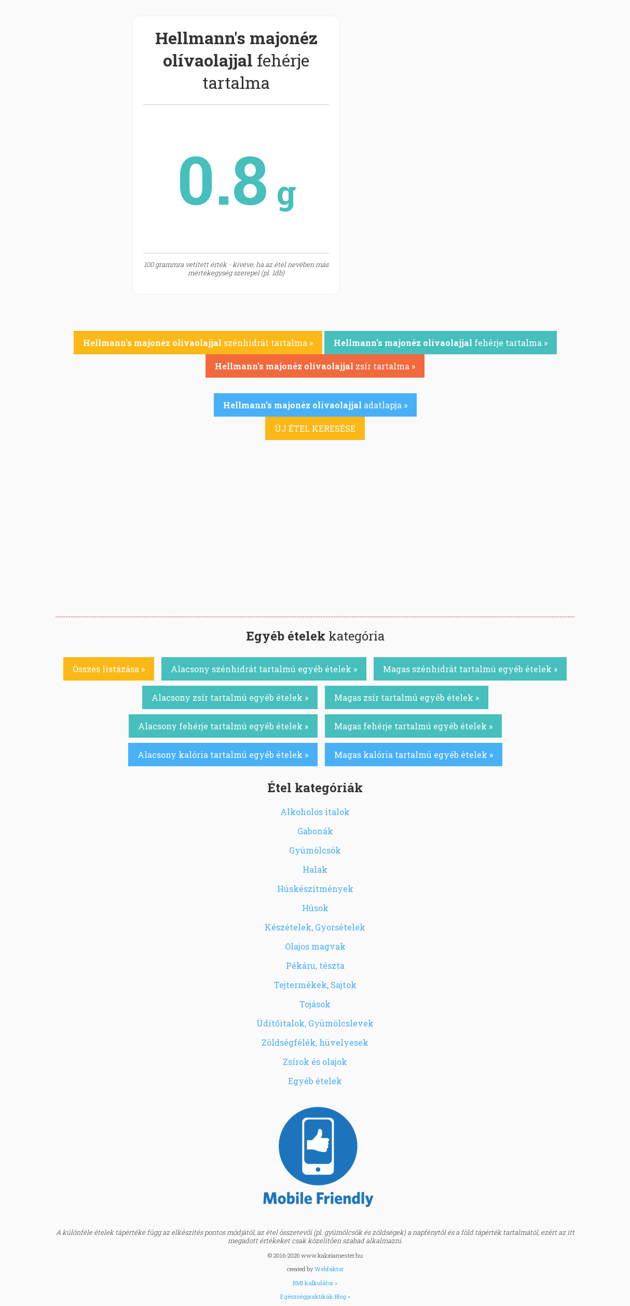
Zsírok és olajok (315, 1061)
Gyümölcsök (315, 850)
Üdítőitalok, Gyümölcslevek (315, 1023)
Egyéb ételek (315, 1080)
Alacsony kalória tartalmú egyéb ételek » (223, 754)
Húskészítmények (315, 888)
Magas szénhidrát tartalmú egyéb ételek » (470, 668)
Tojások (315, 1003)
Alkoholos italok (315, 811)
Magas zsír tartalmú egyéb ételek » (406, 697)
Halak (315, 869)
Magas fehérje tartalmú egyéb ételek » (413, 726)
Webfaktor (329, 1269)
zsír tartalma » (315, 366)
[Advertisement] (315, 538)
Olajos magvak (315, 946)
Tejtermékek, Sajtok (315, 984)
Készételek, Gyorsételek (315, 927)
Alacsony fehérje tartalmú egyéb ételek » (223, 726)
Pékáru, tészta (315, 965)
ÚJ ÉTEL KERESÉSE (315, 428)
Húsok (315, 907)
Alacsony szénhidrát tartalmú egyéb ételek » (264, 668)
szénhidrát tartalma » (198, 342)
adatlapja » (315, 404)
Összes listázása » (109, 668)
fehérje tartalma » (440, 342)
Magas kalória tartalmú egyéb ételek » (413, 754)
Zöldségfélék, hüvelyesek (315, 1042)
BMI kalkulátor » (315, 1283)
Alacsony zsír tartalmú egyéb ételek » (230, 697)
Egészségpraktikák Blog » (315, 1296)
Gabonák (315, 830)
